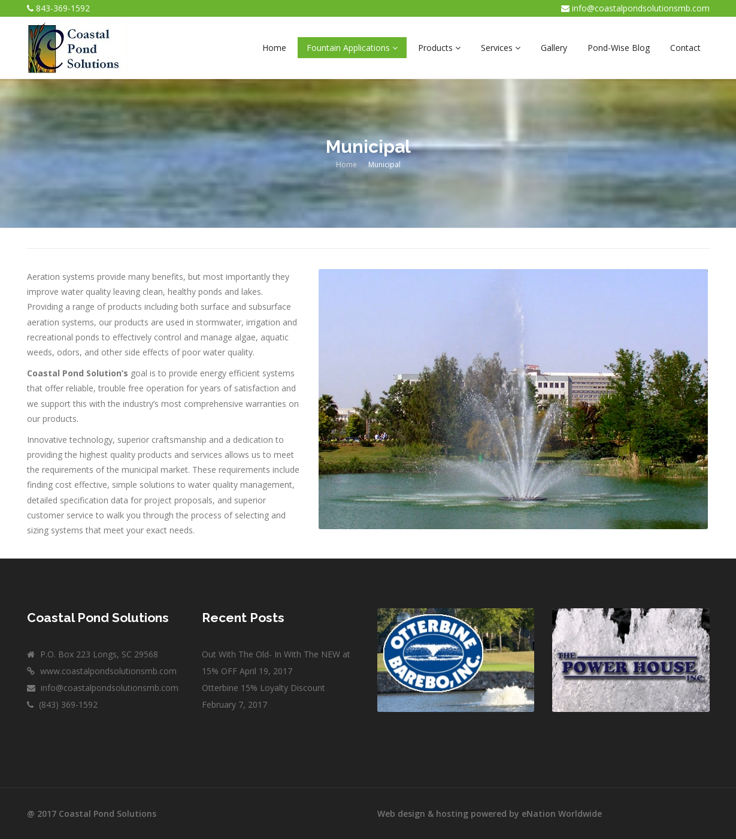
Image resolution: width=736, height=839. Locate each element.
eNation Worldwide (562, 813)
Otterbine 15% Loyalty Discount (263, 687)
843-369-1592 (63, 8)
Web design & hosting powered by (449, 813)
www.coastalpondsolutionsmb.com (107, 671)
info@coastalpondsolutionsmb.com (641, 8)
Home (346, 164)
